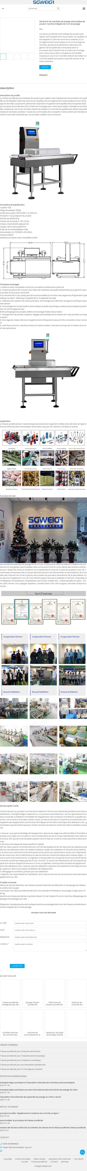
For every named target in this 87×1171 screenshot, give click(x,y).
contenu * (4, 944)
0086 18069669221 (11, 1144)
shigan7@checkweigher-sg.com (17, 1147)
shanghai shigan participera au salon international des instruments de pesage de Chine (38, 1089)
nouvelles (8, 1159)
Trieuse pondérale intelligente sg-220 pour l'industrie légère (10, 1003)
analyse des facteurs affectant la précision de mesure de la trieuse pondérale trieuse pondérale (43, 1127)
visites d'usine (39, 1159)
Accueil (24, 1161)
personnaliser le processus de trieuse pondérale (21, 1120)
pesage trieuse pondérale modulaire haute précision (32, 1003)
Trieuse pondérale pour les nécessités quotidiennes (23, 1064)
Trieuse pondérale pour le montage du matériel (21, 1069)
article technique (22, 1159)
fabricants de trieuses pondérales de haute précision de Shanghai (54, 1003)
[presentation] (17, 957)
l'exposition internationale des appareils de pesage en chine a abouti (30, 1097)
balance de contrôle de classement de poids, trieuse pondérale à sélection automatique (76, 1003)
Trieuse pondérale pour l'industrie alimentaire (20, 1051)
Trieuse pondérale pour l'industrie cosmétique (20, 1060)
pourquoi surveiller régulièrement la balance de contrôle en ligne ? (29, 1113)
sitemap (64, 1161)
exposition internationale (60, 1159)
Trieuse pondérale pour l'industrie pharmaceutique (22, 1056)
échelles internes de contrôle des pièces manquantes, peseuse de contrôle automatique (10, 1034)
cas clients (78, 1159)
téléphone (4, 937)
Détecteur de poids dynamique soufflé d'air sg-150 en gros (54, 1034)
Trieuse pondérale (39, 1161)
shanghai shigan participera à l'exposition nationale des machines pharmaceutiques (37, 1082)
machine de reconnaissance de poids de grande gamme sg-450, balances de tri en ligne (32, 1034)
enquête (45, 67)
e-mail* (3, 923)
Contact (54, 1161)
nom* (2, 930)
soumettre (17, 966)
